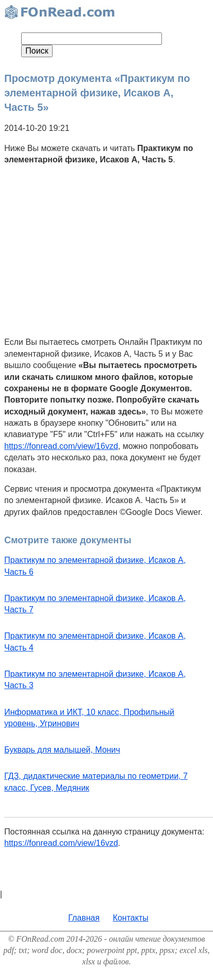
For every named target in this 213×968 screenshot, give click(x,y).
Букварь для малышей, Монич (62, 749)
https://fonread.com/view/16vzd (61, 446)
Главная (84, 917)
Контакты (131, 917)
